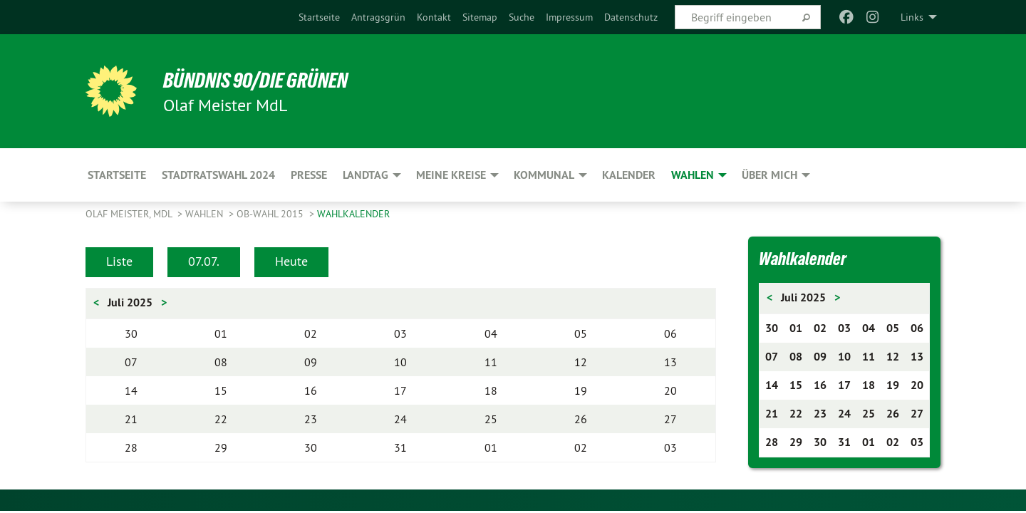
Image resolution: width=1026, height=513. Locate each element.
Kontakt (434, 17)
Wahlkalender (353, 213)
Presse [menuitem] (309, 174)
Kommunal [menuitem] (544, 174)
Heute (291, 261)
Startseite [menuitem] (117, 174)
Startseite (319, 17)
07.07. (203, 261)
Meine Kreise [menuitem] (451, 174)
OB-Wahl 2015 (271, 213)
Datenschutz (631, 17)
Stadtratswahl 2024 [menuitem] (218, 174)
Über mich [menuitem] (769, 174)
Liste (119, 261)
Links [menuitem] (912, 17)
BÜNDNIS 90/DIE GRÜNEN (261, 80)
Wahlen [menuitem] (692, 174)
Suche (521, 17)
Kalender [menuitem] (629, 174)
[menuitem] (319, 17)
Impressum (569, 17)
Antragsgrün (378, 17)
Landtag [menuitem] (365, 174)
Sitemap (479, 17)
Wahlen (205, 213)
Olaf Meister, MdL (130, 213)
